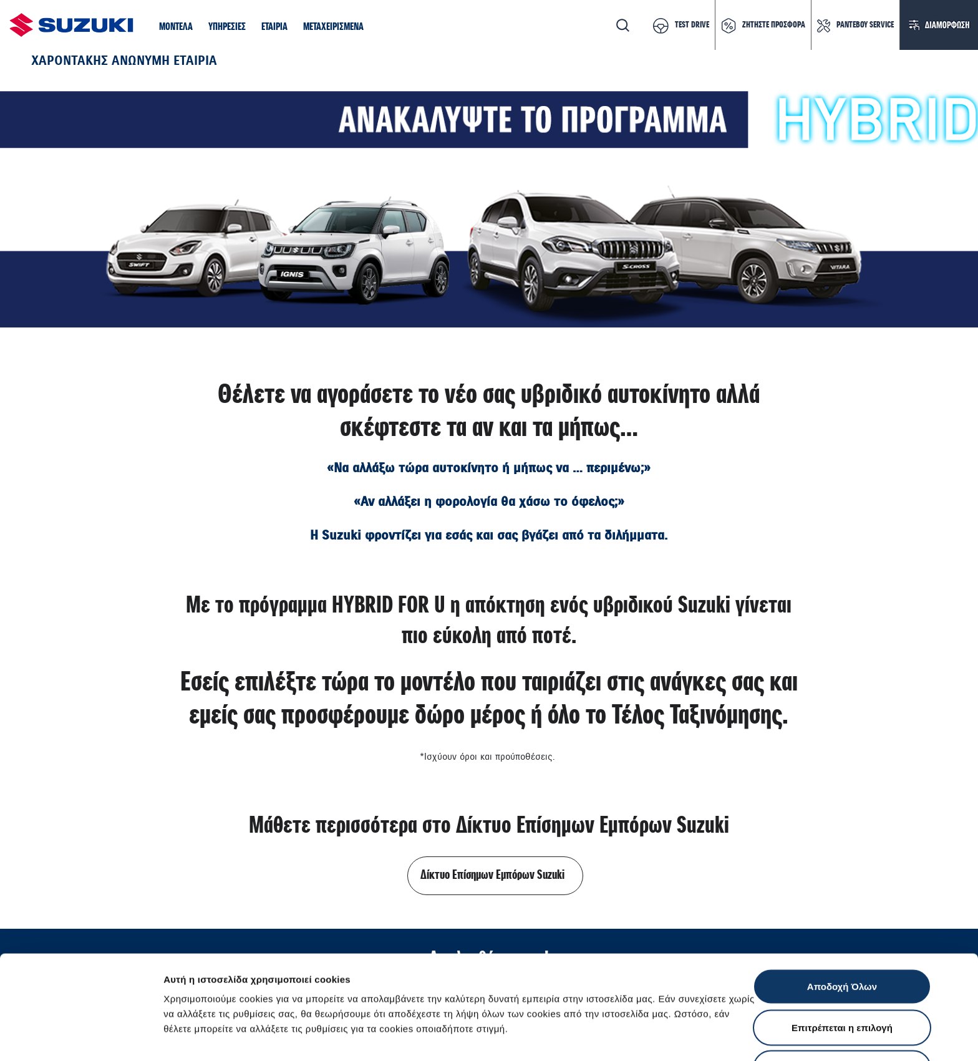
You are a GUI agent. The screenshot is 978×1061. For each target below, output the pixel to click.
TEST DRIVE (692, 25)
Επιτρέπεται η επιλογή (842, 938)
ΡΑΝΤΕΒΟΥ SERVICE (865, 25)
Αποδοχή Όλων (842, 897)
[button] (176, 27)
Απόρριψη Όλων (842, 979)
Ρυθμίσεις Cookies (729, 1036)
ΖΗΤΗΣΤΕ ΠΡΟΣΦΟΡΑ (773, 25)
